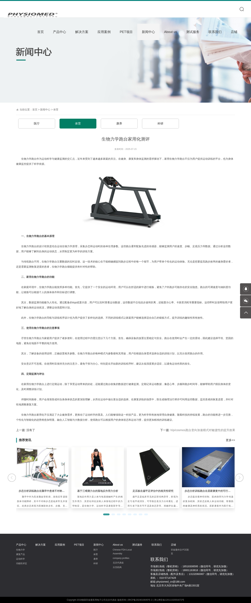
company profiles (121, 558)
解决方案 (81, 32)
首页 (40, 32)
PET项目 (126, 32)
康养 (119, 123)
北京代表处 (118, 562)
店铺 (234, 32)
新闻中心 (148, 32)
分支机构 (117, 567)
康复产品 (20, 554)
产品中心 (59, 32)
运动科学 (20, 559)
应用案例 (104, 32)
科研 (160, 123)
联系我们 (215, 32)
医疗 (37, 123)
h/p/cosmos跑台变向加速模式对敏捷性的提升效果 (202, 430)
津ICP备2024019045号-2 (140, 600)
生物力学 (20, 549)
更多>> (230, 440)
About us (170, 32)
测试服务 (192, 32)
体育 (55, 109)
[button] (106, 514)
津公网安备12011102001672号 (169, 600)
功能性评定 (21, 563)
